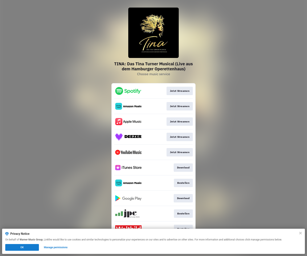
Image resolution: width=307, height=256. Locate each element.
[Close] (300, 233)
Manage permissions (56, 247)
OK (22, 247)
